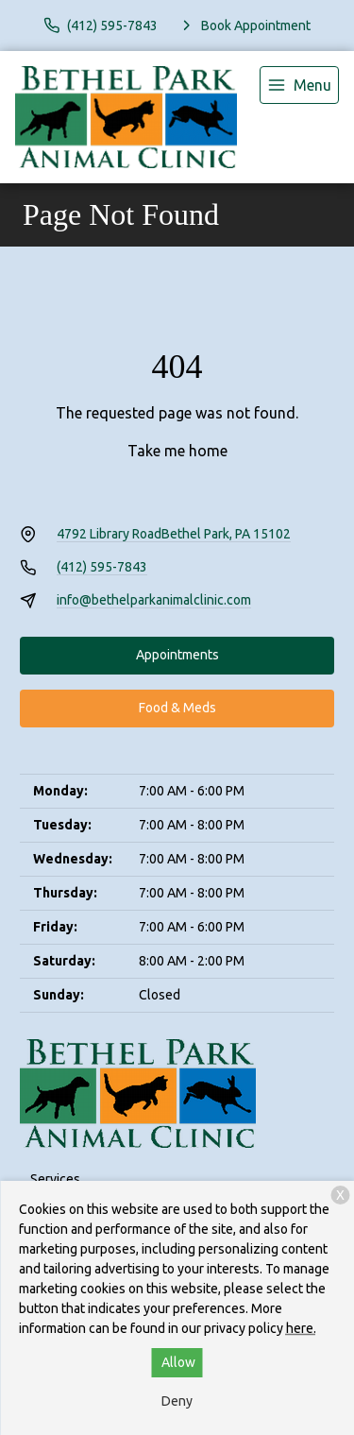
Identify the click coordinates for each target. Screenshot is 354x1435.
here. (301, 1328)
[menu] (299, 85)
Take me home (177, 450)
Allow (178, 1362)
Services (55, 1179)
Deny (177, 1401)
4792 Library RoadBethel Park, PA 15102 (174, 533)
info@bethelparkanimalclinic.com (154, 599)
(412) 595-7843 (102, 566)
